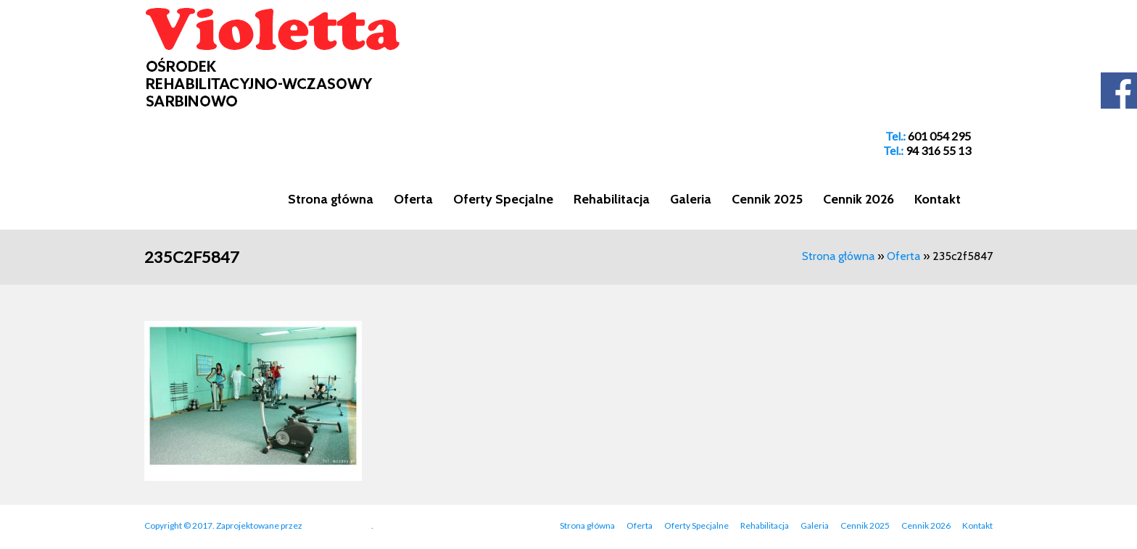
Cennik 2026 (858, 199)
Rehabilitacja (612, 199)
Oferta (413, 199)
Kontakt (937, 199)
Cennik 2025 (767, 199)
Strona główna (330, 199)
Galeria (690, 199)
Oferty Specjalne (503, 199)
